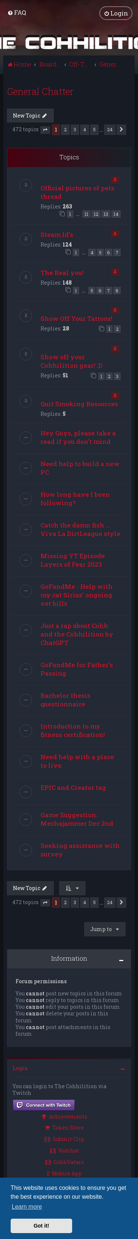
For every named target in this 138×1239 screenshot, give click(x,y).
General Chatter (40, 91)
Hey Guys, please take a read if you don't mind (78, 437)
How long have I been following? (75, 498)
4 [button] (84, 129)
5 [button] (94, 129)
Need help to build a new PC (80, 467)
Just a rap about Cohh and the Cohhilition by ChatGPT (76, 634)
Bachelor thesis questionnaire (65, 699)
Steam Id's (56, 234)
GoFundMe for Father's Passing (76, 669)
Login (20, 1068)
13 (106, 214)
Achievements (64, 1116)
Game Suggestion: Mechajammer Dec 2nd (76, 819)
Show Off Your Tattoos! (76, 318)
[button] (45, 129)
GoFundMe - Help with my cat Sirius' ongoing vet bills (76, 595)
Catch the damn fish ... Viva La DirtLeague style (80, 529)
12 (96, 214)
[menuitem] (17, 12)
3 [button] (75, 129)
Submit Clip (64, 1139)
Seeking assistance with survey (80, 849)
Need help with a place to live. (77, 761)
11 (86, 214)
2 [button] (65, 129)
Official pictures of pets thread (77, 191)
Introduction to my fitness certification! (72, 730)
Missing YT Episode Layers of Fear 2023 (72, 559)
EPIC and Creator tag (73, 787)
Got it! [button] (41, 1226)
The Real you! (62, 272)
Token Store (64, 1127)
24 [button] (110, 129)
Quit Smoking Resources (79, 404)
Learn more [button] (27, 1207)
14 (116, 214)
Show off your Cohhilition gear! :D (71, 360)
